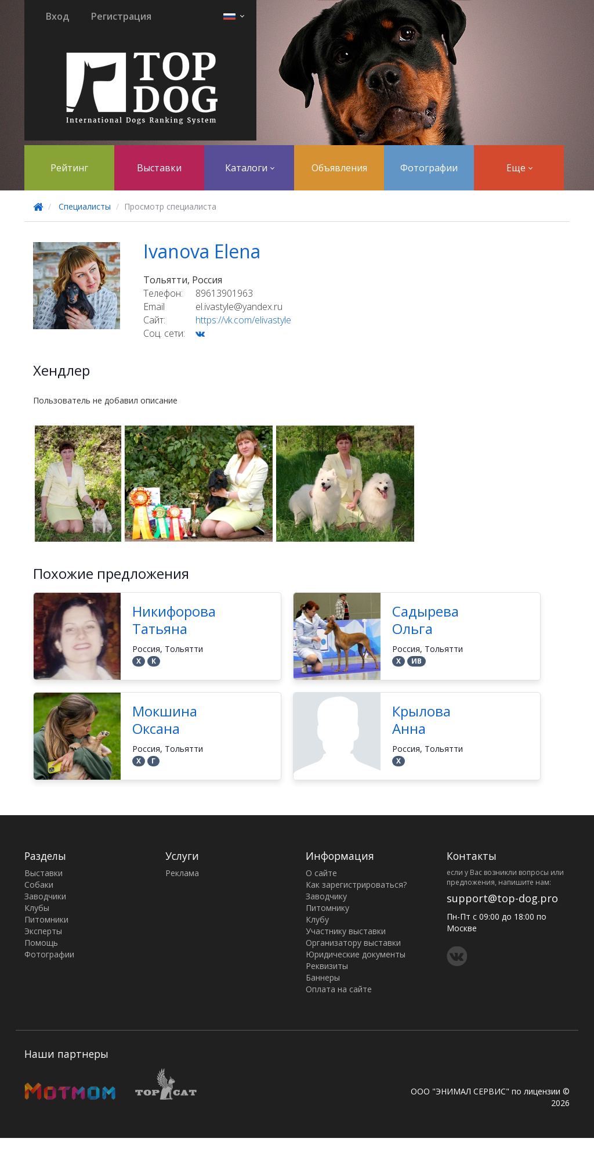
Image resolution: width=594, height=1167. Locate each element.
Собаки (38, 884)
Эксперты (43, 931)
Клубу (317, 919)
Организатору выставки (353, 942)
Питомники (46, 919)
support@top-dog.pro (502, 898)
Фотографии (429, 167)
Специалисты (85, 206)
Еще (519, 167)
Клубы (36, 907)
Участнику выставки (346, 931)
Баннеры (323, 977)
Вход (57, 16)
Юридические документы (355, 954)
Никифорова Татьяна (174, 619)
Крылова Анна (421, 719)
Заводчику (326, 896)
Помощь (41, 942)
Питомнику (327, 907)
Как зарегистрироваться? (356, 884)
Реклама (182, 872)
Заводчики (45, 896)
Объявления (339, 167)
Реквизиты (327, 965)
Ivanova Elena (201, 251)
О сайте (321, 872)
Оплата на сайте (339, 989)
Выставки (159, 167)
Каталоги (249, 167)
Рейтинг (69, 167)
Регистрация (121, 16)
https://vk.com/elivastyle (243, 320)
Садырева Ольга (425, 619)
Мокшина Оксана (164, 719)
